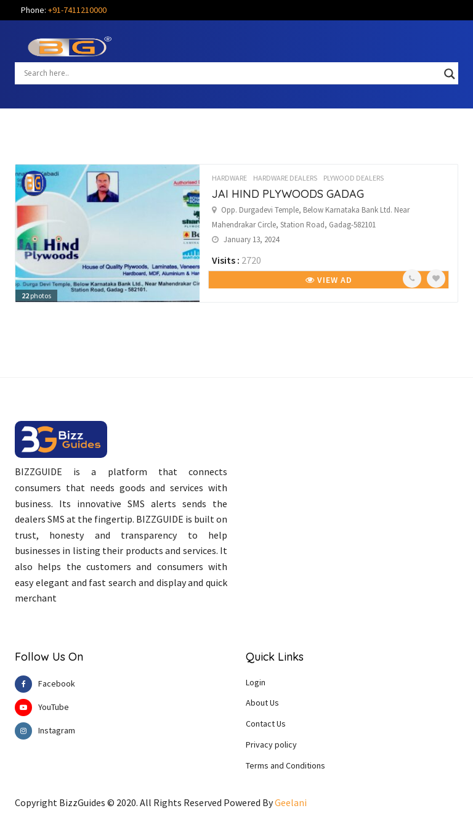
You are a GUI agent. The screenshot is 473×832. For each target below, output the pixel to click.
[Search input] (231, 72)
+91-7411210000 (77, 9)
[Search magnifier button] (449, 74)
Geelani (291, 802)
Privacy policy (271, 744)
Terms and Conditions (285, 765)
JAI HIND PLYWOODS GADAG (288, 194)
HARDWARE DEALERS (285, 177)
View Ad (328, 279)
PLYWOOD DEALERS (353, 177)
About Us (262, 702)
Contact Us (266, 723)
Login (255, 682)
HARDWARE (229, 177)
